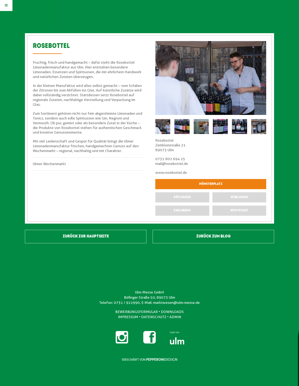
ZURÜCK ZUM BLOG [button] (213, 236)
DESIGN (171, 359)
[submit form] (182, 197)
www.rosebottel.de (171, 172)
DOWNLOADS (172, 312)
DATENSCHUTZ (153, 317)
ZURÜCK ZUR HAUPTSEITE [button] (86, 236)
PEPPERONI (155, 359)
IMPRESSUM (128, 317)
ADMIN (175, 317)
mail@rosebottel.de (171, 164)
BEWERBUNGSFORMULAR (136, 312)
